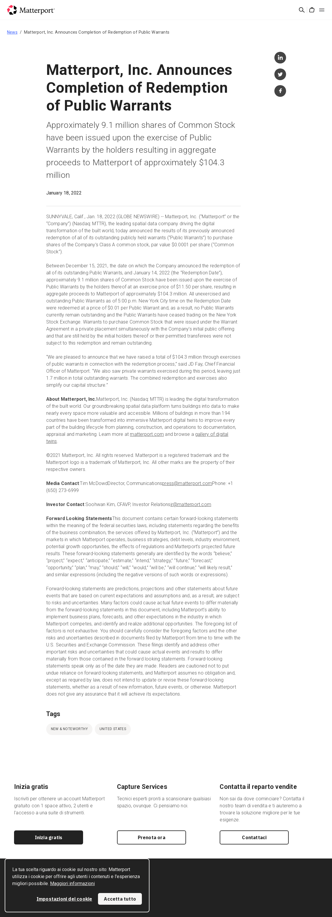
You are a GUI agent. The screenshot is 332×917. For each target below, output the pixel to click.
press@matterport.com (187, 483)
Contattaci (254, 837)
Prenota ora (151, 837)
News (12, 32)
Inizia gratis (49, 837)
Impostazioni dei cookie (64, 899)
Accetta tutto (120, 899)
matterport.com (147, 434)
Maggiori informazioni (72, 883)
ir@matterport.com (191, 504)
